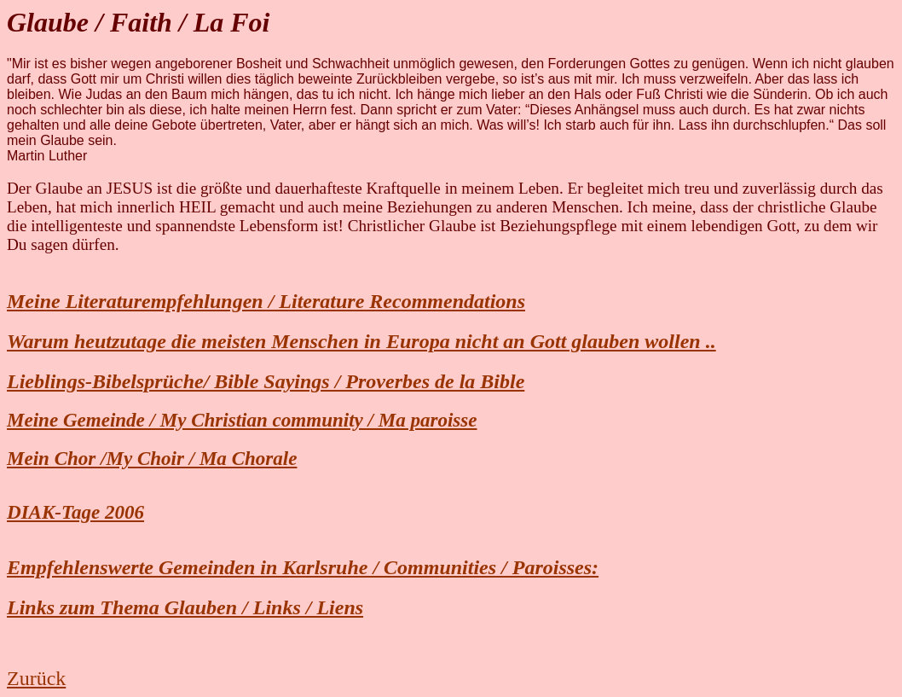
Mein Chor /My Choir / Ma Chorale (152, 458)
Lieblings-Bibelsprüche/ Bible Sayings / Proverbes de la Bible (265, 381)
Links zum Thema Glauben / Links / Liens (185, 607)
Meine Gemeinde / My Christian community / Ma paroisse (242, 420)
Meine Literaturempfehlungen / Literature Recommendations (266, 301)
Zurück (36, 678)
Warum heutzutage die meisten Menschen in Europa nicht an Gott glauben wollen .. (361, 341)
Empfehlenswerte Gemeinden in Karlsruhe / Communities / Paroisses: (302, 567)
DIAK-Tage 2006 (75, 512)
